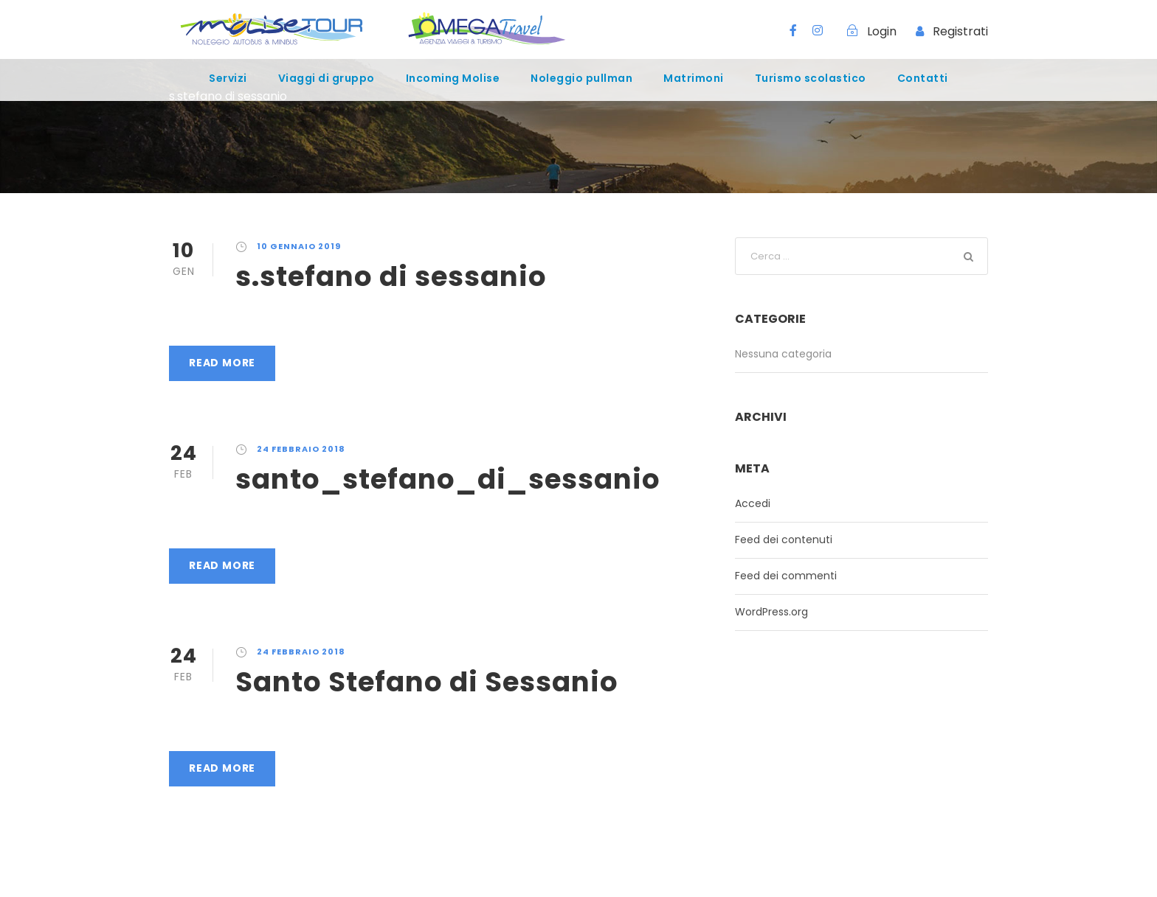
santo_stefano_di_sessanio (447, 479)
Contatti (922, 78)
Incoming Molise (453, 78)
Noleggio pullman (581, 78)
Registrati (960, 31)
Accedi (752, 503)
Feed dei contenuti (783, 539)
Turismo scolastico (810, 78)
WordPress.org (771, 611)
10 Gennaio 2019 (299, 246)
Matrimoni (693, 78)
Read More (222, 362)
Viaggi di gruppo (326, 78)
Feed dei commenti (786, 575)
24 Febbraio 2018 (301, 449)
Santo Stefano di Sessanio (426, 682)
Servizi (228, 78)
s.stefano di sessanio (391, 276)
